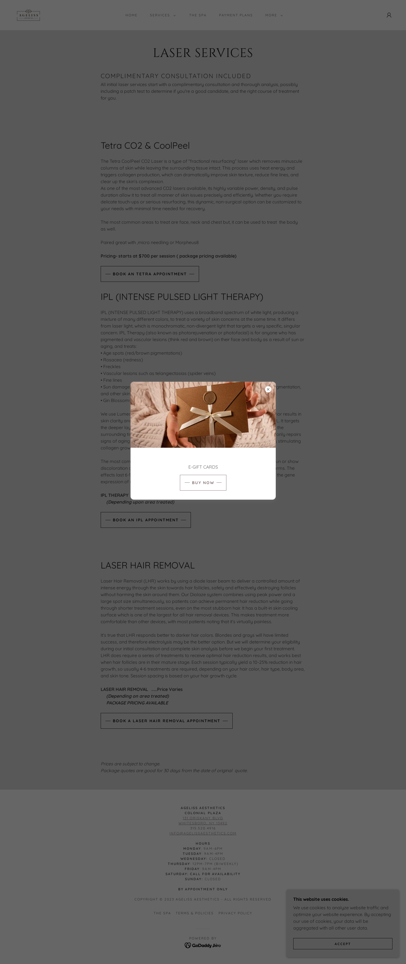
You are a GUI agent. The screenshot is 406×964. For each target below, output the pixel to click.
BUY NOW (203, 482)
